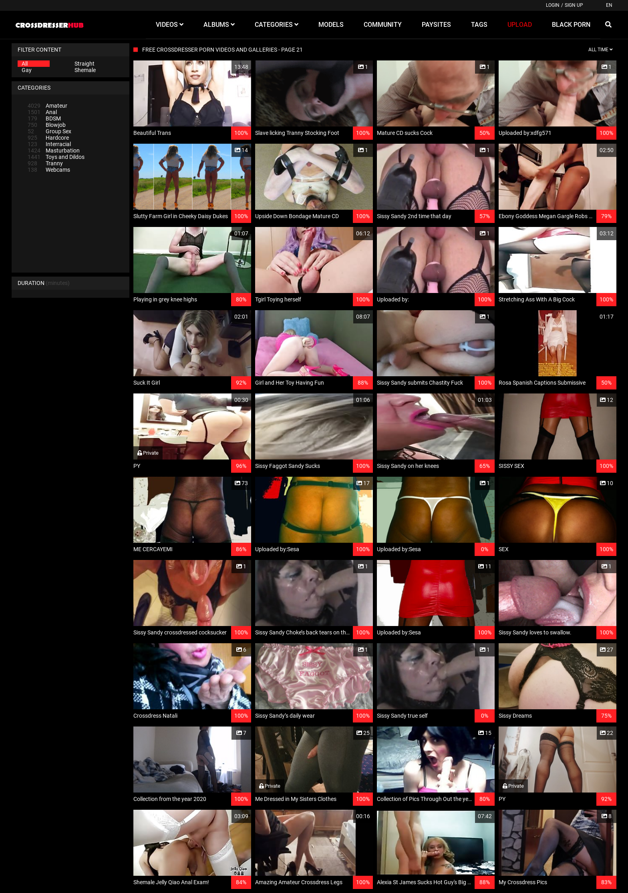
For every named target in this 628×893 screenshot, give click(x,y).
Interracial (49, 144)
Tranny (45, 163)
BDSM (44, 118)
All (25, 63)
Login (553, 5)
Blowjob (47, 125)
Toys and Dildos (56, 157)
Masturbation (54, 150)
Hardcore (48, 137)
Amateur (47, 105)
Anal (42, 112)
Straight (84, 63)
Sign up (574, 5)
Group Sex (49, 131)
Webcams (49, 170)
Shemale (85, 70)
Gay (27, 70)
